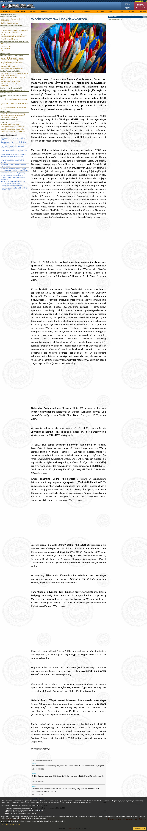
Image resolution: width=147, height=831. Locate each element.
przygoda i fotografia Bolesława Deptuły (14, 41)
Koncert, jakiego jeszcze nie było (12, 175)
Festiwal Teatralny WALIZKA (10, 71)
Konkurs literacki (6, 111)
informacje (5, 11)
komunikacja (59, 11)
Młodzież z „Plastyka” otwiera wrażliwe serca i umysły (13, 165)
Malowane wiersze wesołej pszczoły (13, 173)
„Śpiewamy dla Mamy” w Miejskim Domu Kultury (14, 143)
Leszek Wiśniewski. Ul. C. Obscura (12, 127)
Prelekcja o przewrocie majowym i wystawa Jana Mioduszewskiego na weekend (12, 160)
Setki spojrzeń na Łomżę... (9, 23)
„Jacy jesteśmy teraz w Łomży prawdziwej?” (11, 19)
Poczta (128, 8)
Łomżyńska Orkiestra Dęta (9, 119)
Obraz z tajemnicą (7, 44)
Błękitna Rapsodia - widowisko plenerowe (11, 84)
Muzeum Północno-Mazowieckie (11, 56)
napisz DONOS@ (141, 1)
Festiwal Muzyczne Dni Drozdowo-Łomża (14, 30)
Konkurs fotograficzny (8, 16)
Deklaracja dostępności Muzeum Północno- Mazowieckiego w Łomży (12, 59)
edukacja (44, 11)
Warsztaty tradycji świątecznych (12, 68)
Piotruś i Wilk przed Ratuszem (11, 81)
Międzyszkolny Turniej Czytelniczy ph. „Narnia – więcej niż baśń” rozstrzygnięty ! (14, 169)
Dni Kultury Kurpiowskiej (9, 32)
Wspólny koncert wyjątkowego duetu (13, 154)
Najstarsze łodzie (7, 46)
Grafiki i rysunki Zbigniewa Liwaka (12, 129)
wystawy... (3, 122)
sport (131, 11)
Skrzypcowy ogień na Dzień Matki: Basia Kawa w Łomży (14, 188)
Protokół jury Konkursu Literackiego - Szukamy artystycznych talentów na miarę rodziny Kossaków (13, 115)
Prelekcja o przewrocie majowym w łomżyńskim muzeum (12, 147)
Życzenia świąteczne (8, 66)
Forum (127, 4)
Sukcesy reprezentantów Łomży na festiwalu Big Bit (13, 178)
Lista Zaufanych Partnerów (10, 824)
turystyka (100, 11)
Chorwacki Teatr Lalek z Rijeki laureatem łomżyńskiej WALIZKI (15, 74)
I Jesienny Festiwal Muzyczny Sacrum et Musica (14, 108)
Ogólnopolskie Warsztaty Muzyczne (12, 90)
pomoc (121, 11)
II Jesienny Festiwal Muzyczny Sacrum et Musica (15, 104)
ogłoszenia (20, 11)
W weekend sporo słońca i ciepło (12, 156)
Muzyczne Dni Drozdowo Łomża (11, 25)
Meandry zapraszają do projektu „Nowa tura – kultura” (14, 151)
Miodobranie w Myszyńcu (9, 39)
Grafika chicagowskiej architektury (13, 131)
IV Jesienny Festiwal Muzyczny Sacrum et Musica (14, 100)
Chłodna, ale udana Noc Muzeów (12, 185)
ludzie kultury (5, 53)
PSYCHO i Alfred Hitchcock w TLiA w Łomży (13, 78)
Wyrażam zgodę (139, 828)
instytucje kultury (6, 93)
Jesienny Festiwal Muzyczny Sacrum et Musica (13, 96)
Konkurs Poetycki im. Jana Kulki (11, 88)
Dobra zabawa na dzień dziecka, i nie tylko (13, 138)
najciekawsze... (5, 28)
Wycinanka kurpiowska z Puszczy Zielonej (12, 63)
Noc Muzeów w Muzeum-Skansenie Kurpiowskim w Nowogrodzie (13, 182)
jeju (110, 11)
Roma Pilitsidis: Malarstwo (10, 124)
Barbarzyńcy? (5, 48)
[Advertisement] (68, 239)
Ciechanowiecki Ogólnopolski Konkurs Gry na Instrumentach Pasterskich (14, 35)
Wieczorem (5, 51)
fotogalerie (85, 11)
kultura (72, 11)
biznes (33, 11)
